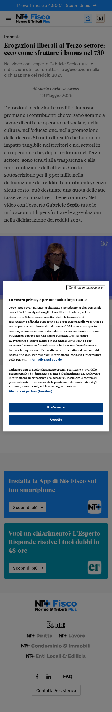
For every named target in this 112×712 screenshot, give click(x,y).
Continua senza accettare (86, 287)
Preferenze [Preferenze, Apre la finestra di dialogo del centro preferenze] (56, 407)
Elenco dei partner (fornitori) (30, 391)
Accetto (56, 419)
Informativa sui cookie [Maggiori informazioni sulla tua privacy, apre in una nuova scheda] (45, 359)
